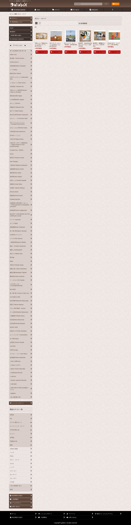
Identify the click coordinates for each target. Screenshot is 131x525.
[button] (112, 10)
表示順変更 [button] (83, 23)
